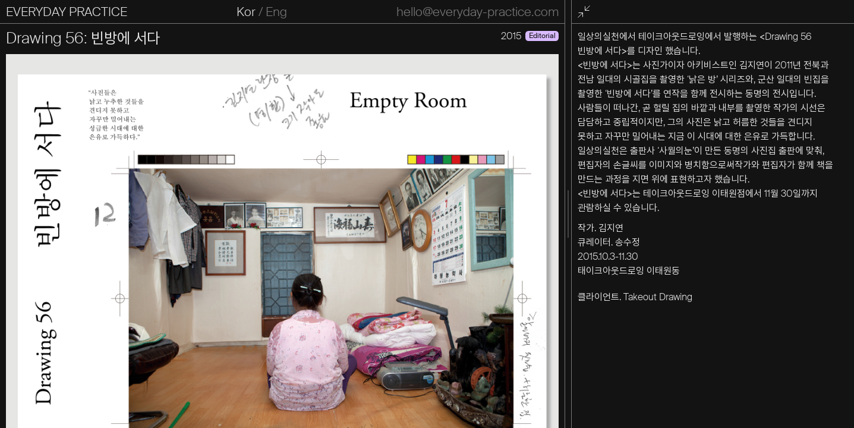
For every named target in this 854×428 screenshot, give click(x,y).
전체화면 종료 (585, 12)
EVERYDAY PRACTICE (66, 12)
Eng (276, 12)
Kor (246, 12)
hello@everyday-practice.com (477, 12)
